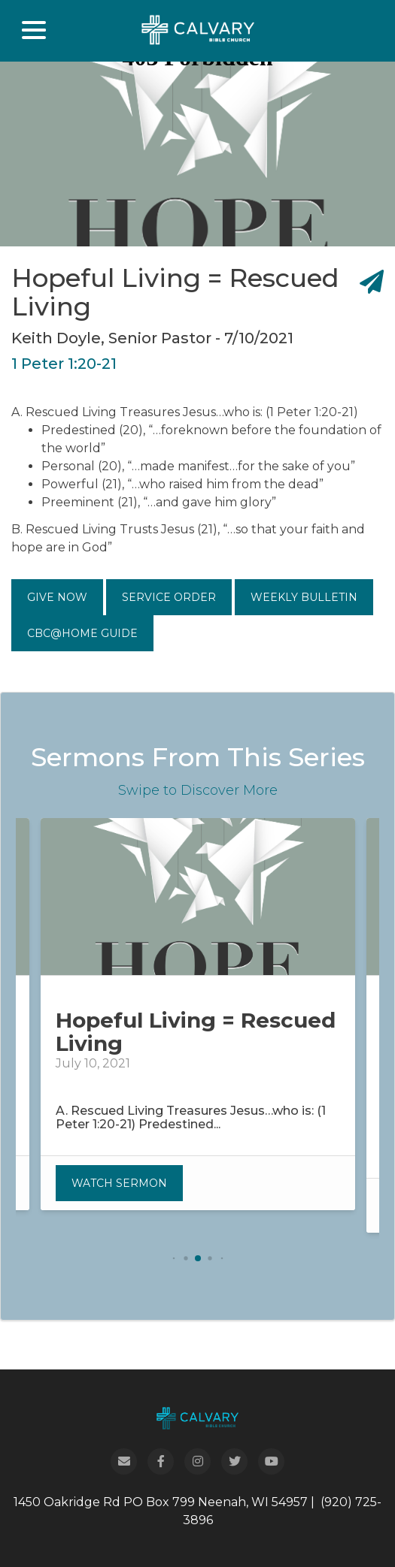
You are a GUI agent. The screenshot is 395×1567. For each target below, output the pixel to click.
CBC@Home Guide (82, 633)
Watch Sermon (119, 1183)
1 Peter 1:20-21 (64, 364)
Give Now (57, 597)
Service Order (169, 597)
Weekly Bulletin (304, 597)
